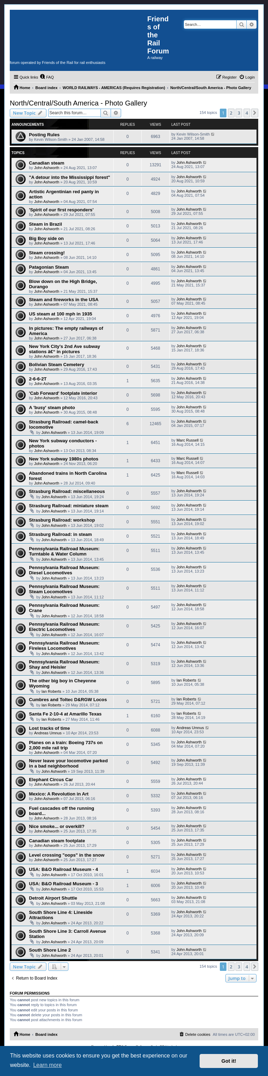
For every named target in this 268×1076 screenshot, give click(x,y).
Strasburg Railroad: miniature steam (69, 505)
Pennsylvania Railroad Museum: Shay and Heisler (64, 664)
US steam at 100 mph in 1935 (60, 314)
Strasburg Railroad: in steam (60, 534)
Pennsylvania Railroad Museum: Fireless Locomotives (64, 645)
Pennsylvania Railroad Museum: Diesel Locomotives (64, 570)
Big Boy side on (46, 238)
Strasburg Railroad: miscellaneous (67, 491)
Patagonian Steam (49, 267)
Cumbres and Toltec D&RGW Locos (68, 699)
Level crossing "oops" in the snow (66, 855)
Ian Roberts (51, 691)
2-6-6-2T (38, 378)
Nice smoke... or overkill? (56, 826)
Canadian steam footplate (57, 840)
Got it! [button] (229, 1061)
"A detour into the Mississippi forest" (69, 177)
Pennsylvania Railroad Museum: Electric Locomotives (64, 626)
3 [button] (239, 113)
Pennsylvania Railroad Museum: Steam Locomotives (64, 589)
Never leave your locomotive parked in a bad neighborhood (68, 763)
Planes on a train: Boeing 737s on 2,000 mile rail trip (66, 745)
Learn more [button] (47, 1065)
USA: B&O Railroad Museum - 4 (63, 869)
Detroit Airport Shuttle (53, 898)
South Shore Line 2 (50, 950)
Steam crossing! (47, 252)
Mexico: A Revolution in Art (59, 794)
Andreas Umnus (48, 733)
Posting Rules (44, 134)
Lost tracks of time (49, 728)
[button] (254, 113)
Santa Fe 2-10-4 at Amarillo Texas (65, 714)
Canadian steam (46, 163)
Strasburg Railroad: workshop (62, 520)
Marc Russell (188, 440)
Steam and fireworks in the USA (63, 299)
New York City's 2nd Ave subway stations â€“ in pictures (64, 349)
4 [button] (247, 113)
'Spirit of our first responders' (61, 209)
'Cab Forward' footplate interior (63, 393)
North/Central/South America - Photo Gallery (78, 103)
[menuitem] (47, 77)
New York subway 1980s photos (63, 458)
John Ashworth (46, 168)
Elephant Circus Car (51, 779)
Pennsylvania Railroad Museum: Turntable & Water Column (64, 551)
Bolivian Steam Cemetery (56, 364)
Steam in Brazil (45, 224)
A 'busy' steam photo (52, 407)
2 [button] (231, 113)
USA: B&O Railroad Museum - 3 (63, 883)
